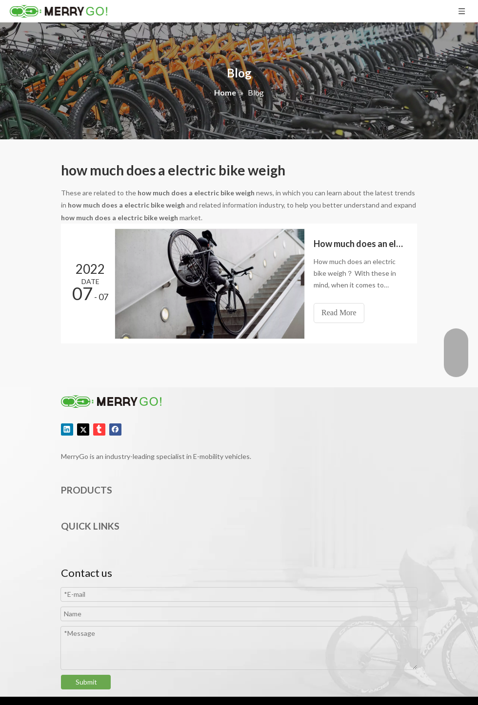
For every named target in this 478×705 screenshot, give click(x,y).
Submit (86, 682)
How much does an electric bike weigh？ (360, 243)
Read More (339, 312)
